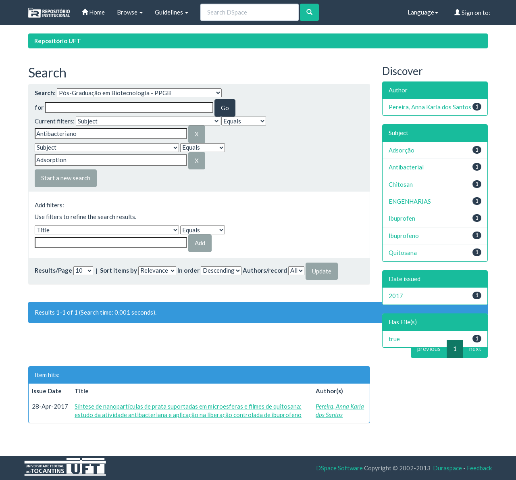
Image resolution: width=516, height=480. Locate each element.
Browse (130, 12)
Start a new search (65, 178)
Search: (45, 92)
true (394, 338)
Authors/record (265, 270)
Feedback (479, 468)
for (39, 107)
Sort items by (118, 270)
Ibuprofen (402, 218)
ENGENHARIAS (410, 201)
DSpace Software (339, 468)
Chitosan (401, 184)
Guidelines (171, 12)
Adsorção (401, 150)
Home (93, 12)
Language (423, 12)
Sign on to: (472, 12)
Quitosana (403, 252)
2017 (396, 295)
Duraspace (447, 468)
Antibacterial (406, 167)
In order (188, 270)
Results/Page (53, 270)
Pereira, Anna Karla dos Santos (430, 107)
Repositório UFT (57, 40)
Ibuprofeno (404, 235)
